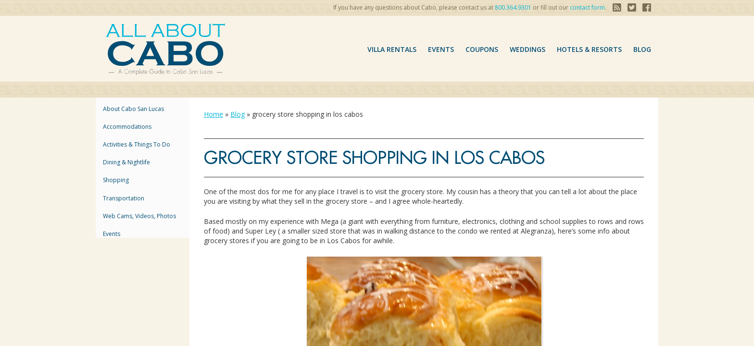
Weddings (527, 49)
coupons (481, 49)
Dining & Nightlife (126, 162)
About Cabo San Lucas (133, 109)
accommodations (127, 127)
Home (213, 114)
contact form (587, 7)
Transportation (123, 198)
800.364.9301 (513, 7)
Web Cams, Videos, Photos (139, 216)
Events (441, 49)
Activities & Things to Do (136, 144)
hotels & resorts (589, 49)
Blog (642, 49)
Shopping (116, 180)
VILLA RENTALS (391, 49)
